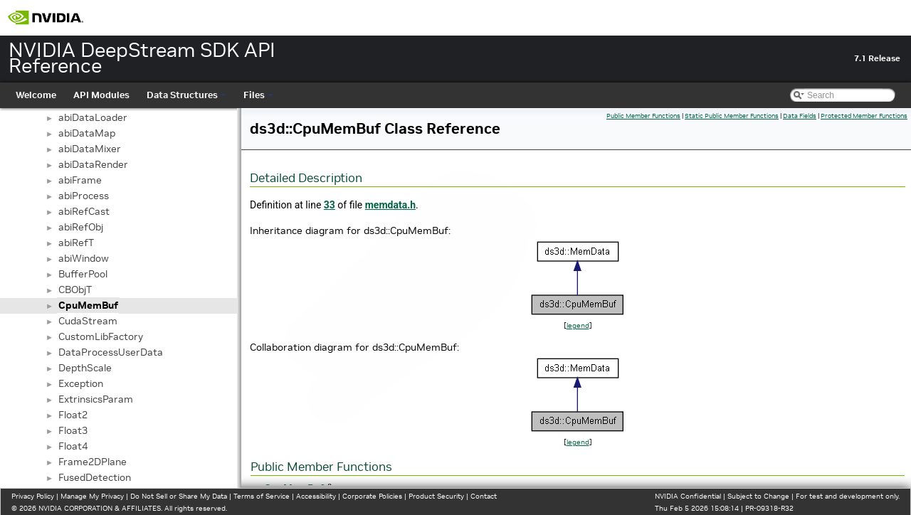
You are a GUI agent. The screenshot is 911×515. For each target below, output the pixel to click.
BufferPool (82, 273)
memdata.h (390, 205)
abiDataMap (86, 133)
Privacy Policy (32, 496)
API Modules (101, 95)
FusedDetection (94, 477)
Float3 (73, 430)
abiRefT (76, 242)
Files (258, 95)
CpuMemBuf (88, 305)
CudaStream (87, 320)
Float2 (73, 414)
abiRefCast (84, 211)
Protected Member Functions (864, 116)
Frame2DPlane (92, 461)
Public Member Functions (643, 116)
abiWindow (83, 258)
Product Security (436, 496)
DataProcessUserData (110, 352)
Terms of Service (261, 496)
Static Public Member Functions (732, 116)
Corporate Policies (372, 496)
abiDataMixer (89, 148)
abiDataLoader (92, 117)
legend (578, 325)
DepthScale (85, 367)
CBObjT (75, 289)
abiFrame (80, 180)
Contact (483, 496)
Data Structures (186, 95)
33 (329, 205)
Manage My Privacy (92, 496)
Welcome (36, 95)
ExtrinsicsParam (95, 399)
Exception (80, 383)
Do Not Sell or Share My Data (178, 496)
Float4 (73, 446)
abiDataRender (93, 164)
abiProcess (83, 195)
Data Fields (799, 116)
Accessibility (316, 496)
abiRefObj (80, 227)
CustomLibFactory (100, 336)
